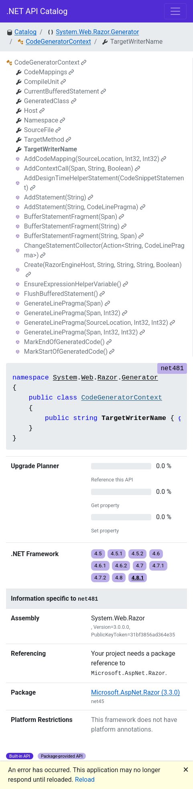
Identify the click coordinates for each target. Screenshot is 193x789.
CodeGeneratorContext (58, 41)
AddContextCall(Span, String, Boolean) (82, 168)
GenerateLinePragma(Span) (67, 303)
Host (34, 110)
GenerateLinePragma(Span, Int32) (75, 313)
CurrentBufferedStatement (65, 91)
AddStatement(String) (58, 197)
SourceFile (42, 130)
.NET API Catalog (37, 11)
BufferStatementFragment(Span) (74, 216)
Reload (85, 779)
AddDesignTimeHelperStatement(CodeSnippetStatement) (104, 183)
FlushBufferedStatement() (64, 294)
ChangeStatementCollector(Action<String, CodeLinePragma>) (104, 250)
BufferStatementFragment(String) (75, 226)
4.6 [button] (156, 553)
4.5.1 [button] (117, 553)
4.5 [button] (98, 553)
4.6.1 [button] (100, 566)
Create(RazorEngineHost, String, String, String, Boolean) (103, 269)
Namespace (44, 120)
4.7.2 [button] (100, 578)
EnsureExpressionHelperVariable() (76, 284)
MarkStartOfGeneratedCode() (69, 351)
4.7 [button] (140, 566)
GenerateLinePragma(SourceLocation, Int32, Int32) (99, 322)
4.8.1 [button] (138, 578)
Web (87, 377)
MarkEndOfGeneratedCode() (68, 342)
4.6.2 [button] (121, 566)
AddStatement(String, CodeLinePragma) (84, 207)
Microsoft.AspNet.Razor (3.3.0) (135, 692)
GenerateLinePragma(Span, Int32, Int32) (84, 332)
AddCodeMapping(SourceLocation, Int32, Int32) (95, 159)
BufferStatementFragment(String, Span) (84, 236)
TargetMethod (47, 139)
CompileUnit (45, 82)
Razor (108, 377)
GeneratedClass (50, 101)
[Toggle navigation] (175, 11)
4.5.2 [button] (138, 553)
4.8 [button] (119, 578)
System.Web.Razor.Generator (97, 32)
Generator (140, 377)
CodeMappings (49, 72)
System (65, 377)
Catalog (25, 32)
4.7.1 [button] (158, 566)
